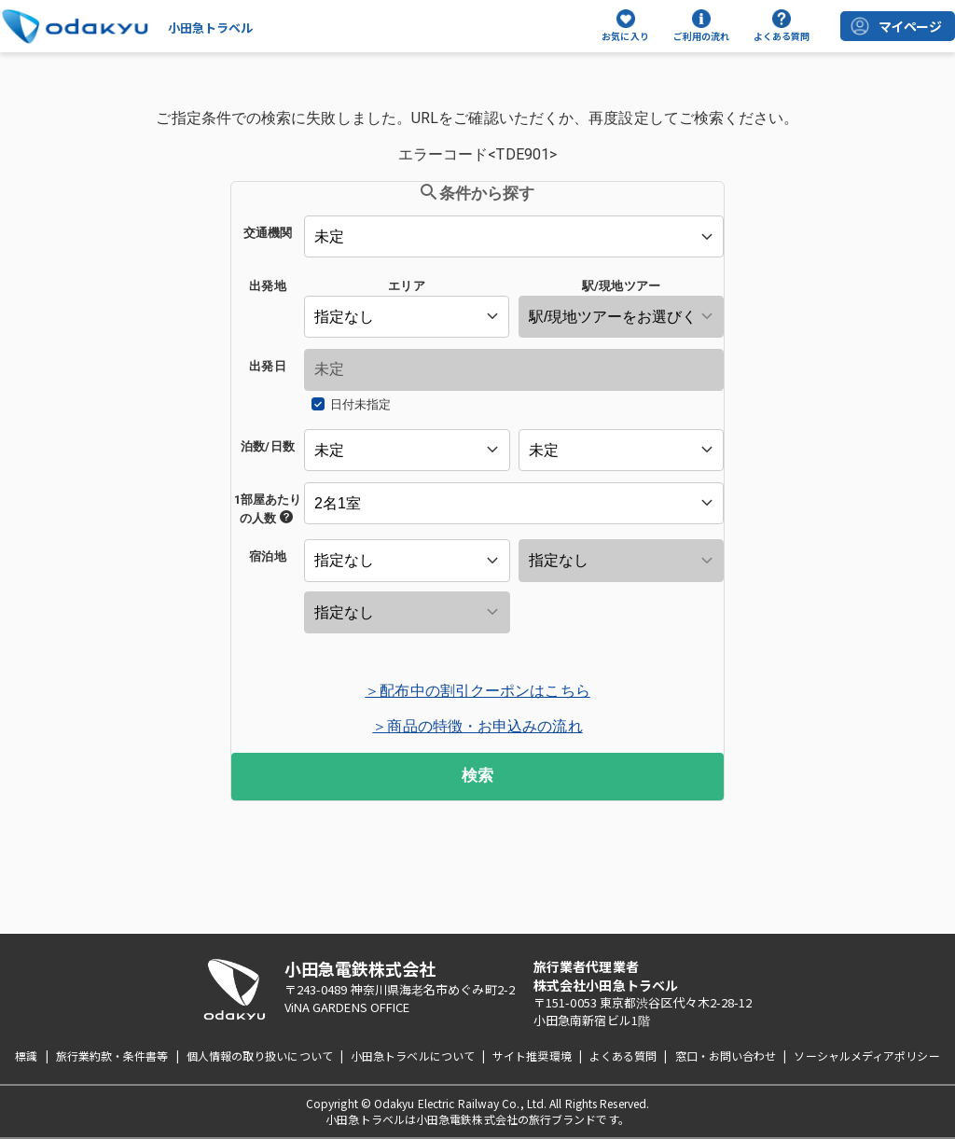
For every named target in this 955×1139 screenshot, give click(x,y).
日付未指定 (360, 404)
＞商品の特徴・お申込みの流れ (477, 726)
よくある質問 (623, 1055)
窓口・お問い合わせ (726, 1055)
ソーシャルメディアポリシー (866, 1055)
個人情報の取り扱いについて (260, 1055)
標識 (26, 1055)
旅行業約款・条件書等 (112, 1055)
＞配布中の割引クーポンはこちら (477, 691)
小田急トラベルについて (413, 1055)
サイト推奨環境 (532, 1055)
